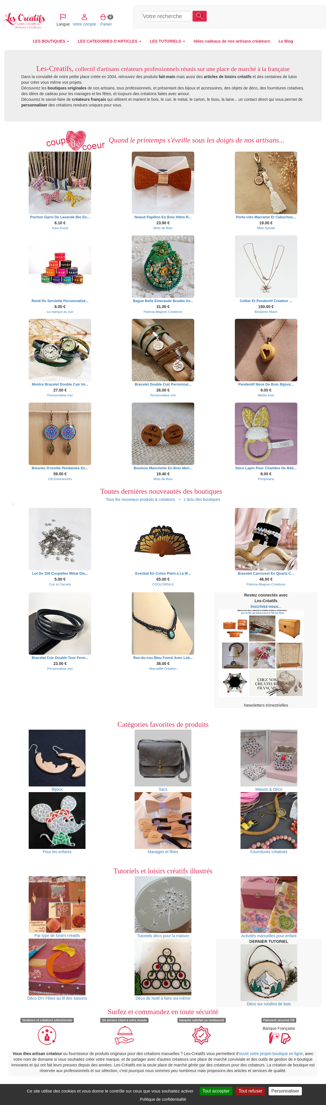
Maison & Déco (269, 761)
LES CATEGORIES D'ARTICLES (109, 41)
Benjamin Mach (265, 311)
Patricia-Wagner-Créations (163, 311)
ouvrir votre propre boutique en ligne (271, 1053)
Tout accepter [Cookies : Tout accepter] (216, 1091)
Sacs (163, 761)
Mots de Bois (162, 228)
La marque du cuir (60, 311)
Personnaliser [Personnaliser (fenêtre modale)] (285, 1091)
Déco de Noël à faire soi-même (163, 970)
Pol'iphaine (266, 479)
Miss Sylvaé (266, 228)
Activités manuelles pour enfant (269, 907)
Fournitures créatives (269, 823)
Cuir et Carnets (60, 584)
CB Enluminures (60, 479)
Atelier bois (266, 395)
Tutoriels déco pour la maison (163, 907)
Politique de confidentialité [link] (163, 1099)
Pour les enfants (57, 823)
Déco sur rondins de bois (269, 975)
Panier (272, 17)
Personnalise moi (60, 395)
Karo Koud (60, 228)
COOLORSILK (163, 584)
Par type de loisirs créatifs (57, 907)
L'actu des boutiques (202, 499)
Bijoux (57, 761)
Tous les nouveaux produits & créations (140, 499)
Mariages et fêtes (163, 823)
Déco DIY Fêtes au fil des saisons (57, 970)
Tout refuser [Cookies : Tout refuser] (250, 1091)
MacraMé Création (163, 668)
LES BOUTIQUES (51, 41)
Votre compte (250, 17)
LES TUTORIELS (167, 41)
